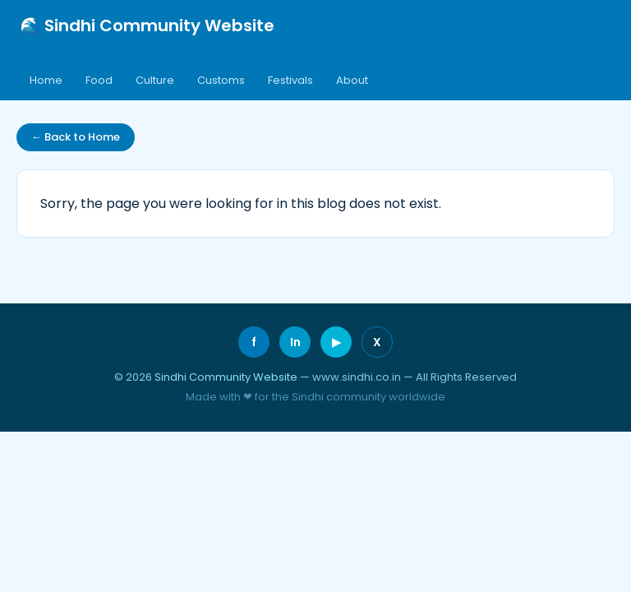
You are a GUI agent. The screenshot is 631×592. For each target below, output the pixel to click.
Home (46, 80)
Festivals (290, 80)
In (295, 342)
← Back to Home (75, 137)
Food (99, 80)
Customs (221, 80)
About (352, 80)
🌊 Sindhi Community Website (147, 25)
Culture (155, 80)
